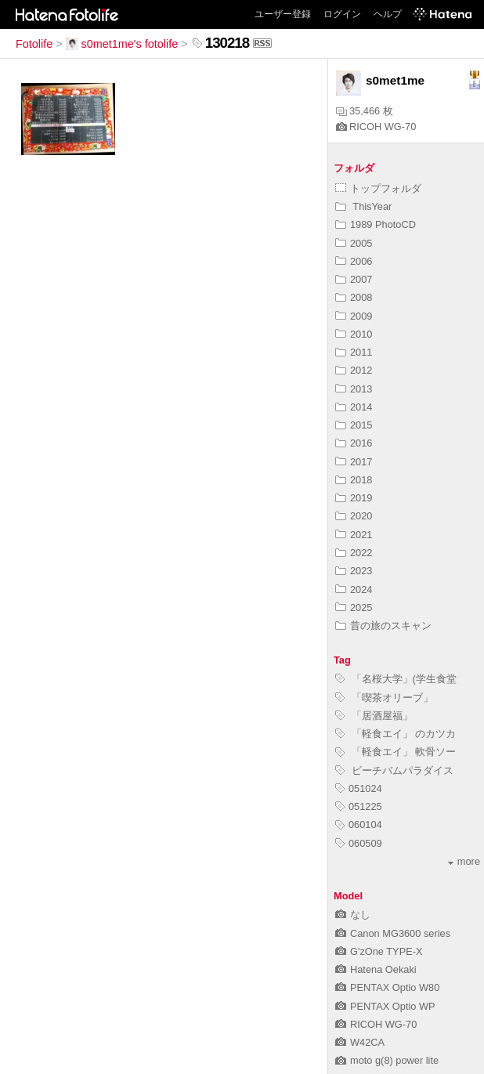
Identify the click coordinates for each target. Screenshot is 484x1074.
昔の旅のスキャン (383, 625)
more (464, 861)
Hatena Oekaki (376, 969)
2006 (353, 261)
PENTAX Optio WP (385, 1006)
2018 (353, 480)
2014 (353, 407)
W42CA (360, 1042)
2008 (353, 297)
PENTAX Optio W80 (387, 987)
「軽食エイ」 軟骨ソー (395, 752)
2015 (353, 425)
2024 (353, 589)
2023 (353, 571)
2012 (353, 370)
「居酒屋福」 (374, 715)
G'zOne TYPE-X (379, 951)
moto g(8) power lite (387, 1060)
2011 (353, 352)
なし (352, 914)
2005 (353, 243)
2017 (353, 462)
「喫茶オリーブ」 (384, 697)
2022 (353, 553)
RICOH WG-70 (376, 126)
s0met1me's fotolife (122, 44)
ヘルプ (388, 14)
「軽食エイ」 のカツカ (395, 734)
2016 (353, 443)
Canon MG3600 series (392, 933)
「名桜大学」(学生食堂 (396, 679)
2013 (353, 389)
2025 (353, 607)
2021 (353, 535)
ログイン (342, 14)
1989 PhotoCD (375, 224)
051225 (358, 806)
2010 (353, 334)
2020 (353, 516)
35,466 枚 (364, 111)
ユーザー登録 (283, 14)
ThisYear (363, 206)
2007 (353, 279)
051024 (358, 788)
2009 (353, 316)
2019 (353, 498)
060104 (358, 824)
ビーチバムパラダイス (394, 770)
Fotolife (34, 44)
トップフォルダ (378, 188)
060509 (358, 843)
